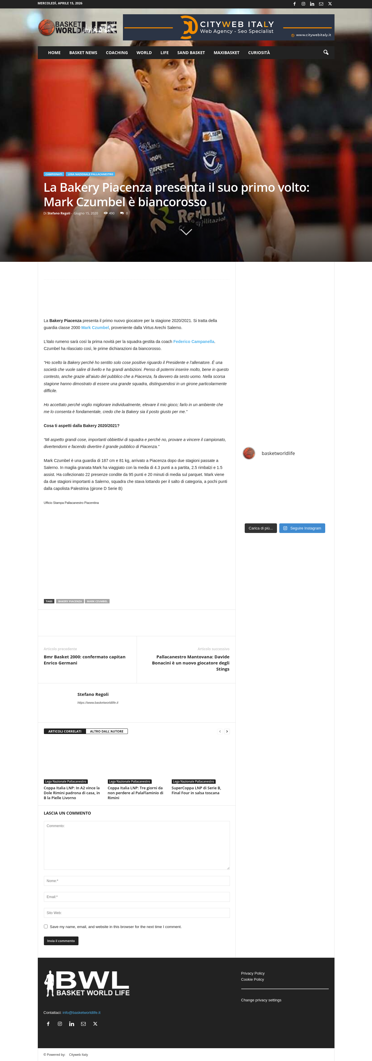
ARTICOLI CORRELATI (65, 731)
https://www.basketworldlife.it (98, 702)
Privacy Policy (253, 973)
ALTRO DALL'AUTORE (107, 731)
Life (164, 52)
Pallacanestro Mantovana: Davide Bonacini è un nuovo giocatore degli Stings (190, 663)
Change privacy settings (261, 1000)
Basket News (83, 52)
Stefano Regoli (58, 213)
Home (54, 52)
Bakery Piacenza (70, 601)
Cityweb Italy (78, 1054)
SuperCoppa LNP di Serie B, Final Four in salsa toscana (196, 790)
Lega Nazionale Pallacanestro (90, 174)
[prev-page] (220, 731)
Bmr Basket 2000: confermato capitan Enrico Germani (85, 660)
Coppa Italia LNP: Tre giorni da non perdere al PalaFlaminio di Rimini (135, 792)
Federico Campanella (193, 341)
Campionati (54, 174)
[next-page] (227, 731)
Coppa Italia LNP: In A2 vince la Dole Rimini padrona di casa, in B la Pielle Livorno (72, 792)
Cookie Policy (252, 979)
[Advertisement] (137, 301)
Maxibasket (226, 52)
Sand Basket (191, 52)
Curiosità (259, 52)
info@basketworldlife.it (81, 1012)
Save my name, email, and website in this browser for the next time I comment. (116, 927)
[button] (325, 52)
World (144, 52)
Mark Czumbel (95, 327)
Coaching (117, 52)
